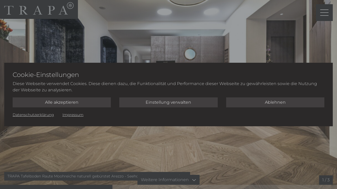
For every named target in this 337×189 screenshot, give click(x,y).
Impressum (72, 114)
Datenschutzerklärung (33, 114)
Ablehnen (275, 102)
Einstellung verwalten (168, 102)
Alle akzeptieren (61, 102)
